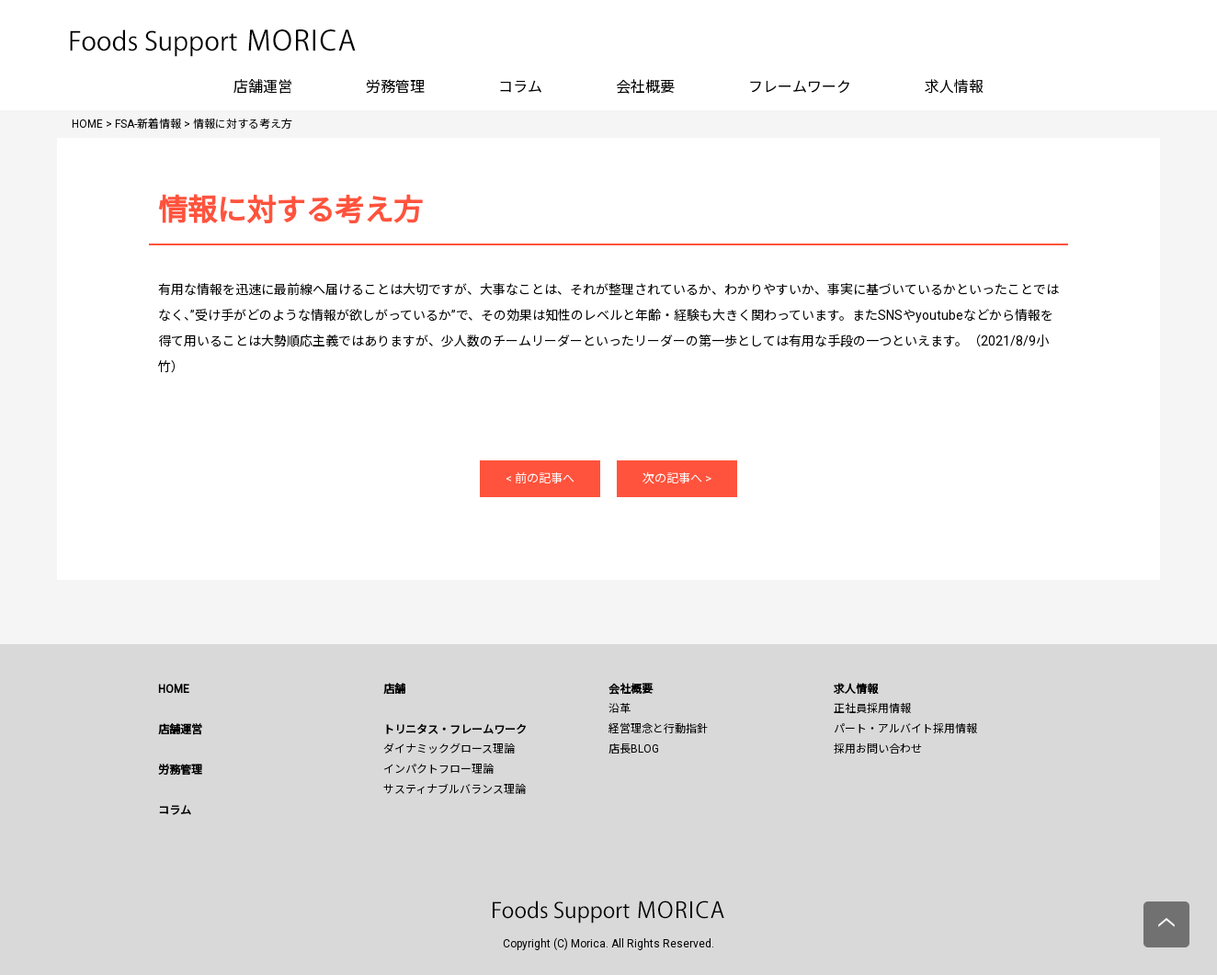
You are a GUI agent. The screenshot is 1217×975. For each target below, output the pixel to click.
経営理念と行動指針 (658, 728)
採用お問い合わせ (878, 749)
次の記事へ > (677, 478)
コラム (520, 87)
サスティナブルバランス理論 (454, 789)
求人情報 (954, 87)
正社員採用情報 (872, 708)
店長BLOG (633, 749)
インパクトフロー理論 (438, 769)
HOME (173, 689)
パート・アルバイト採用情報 (905, 728)
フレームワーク (799, 87)
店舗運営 (262, 87)
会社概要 (645, 87)
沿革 (619, 708)
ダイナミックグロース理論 (449, 749)
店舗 (394, 689)
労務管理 (395, 87)
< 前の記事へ (540, 478)
